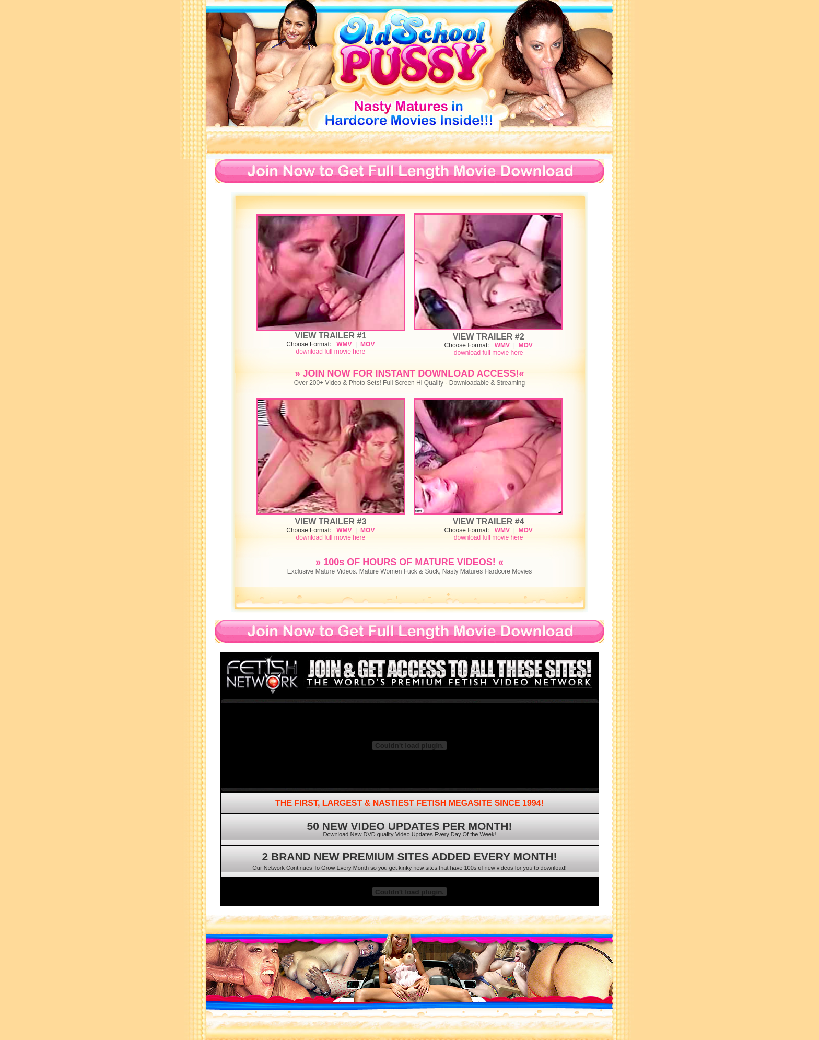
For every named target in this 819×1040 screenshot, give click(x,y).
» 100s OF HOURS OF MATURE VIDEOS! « (409, 562)
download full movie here (330, 351)
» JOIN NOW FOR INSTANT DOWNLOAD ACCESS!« (409, 373)
